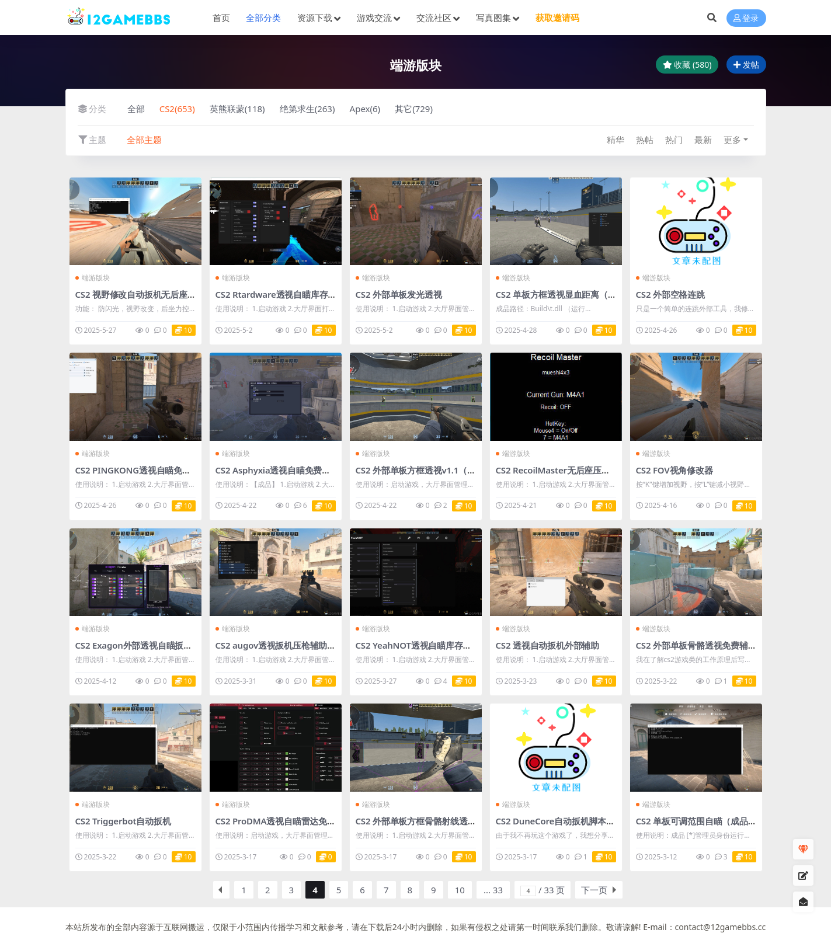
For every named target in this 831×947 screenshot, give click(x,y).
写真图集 (493, 17)
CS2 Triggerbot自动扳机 (123, 821)
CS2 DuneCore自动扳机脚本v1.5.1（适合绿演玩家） (598, 821)
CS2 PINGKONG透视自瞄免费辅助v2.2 (150, 470)
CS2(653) (177, 108)
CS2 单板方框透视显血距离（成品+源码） (576, 294)
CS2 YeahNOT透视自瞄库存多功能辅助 (431, 645)
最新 (703, 139)
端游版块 (92, 278)
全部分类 (263, 17)
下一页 (594, 890)
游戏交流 (374, 17)
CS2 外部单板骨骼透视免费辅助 (696, 645)
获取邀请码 (557, 17)
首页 (221, 17)
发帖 (746, 64)
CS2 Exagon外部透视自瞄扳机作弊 (142, 645)
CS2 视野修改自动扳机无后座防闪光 (144, 294)
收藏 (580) (687, 64)
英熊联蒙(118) (237, 108)
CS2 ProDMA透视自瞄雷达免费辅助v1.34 (295, 821)
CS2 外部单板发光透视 (399, 294)
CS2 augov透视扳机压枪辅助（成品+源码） (299, 645)
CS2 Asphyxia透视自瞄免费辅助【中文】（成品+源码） (323, 470)
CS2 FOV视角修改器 (674, 470)
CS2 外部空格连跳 (670, 294)
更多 (732, 139)
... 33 (493, 890)
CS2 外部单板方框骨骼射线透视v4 (421, 821)
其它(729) (414, 108)
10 (460, 890)
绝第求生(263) (307, 108)
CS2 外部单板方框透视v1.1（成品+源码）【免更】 (453, 470)
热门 (674, 139)
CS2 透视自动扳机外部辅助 (548, 645)
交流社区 (433, 17)
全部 (136, 108)
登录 (746, 17)
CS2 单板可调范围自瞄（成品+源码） (707, 821)
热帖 (644, 139)
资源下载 (314, 17)
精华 (615, 139)
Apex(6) (365, 108)
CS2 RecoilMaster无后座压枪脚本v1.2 (570, 470)
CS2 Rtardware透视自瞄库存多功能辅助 (293, 294)
